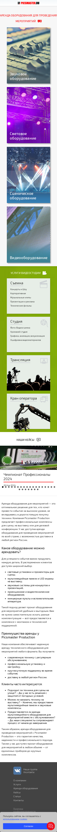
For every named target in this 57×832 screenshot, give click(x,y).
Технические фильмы (21, 305)
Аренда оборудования (25, 788)
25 (37, 489)
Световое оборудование (23, 135)
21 (25, 489)
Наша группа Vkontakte (30, 771)
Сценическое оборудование (23, 195)
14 (42, 487)
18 (54, 487)
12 (36, 487)
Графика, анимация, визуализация (27, 336)
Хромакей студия (18, 331)
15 (45, 487)
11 (33, 487)
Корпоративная (18, 293)
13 (39, 487)
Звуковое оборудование (23, 76)
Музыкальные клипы (20, 297)
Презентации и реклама (22, 301)
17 (51, 487)
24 (34, 489)
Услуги (17, 784)
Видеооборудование (28, 257)
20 (22, 489)
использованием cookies (15, 819)
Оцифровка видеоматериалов (25, 340)
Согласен (28, 826)
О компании (19, 780)
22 (28, 489)
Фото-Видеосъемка (20, 327)
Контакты (18, 800)
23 (31, 489)
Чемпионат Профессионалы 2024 (26, 476)
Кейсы (17, 792)
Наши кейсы (25, 439)
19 (19, 489)
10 (30, 487)
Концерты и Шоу (18, 289)
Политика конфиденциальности (24, 810)
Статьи (17, 796)
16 (48, 487)
